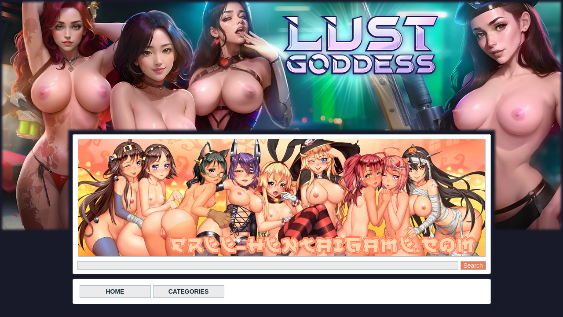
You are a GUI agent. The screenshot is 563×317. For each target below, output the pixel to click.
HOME (115, 291)
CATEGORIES (188, 291)
